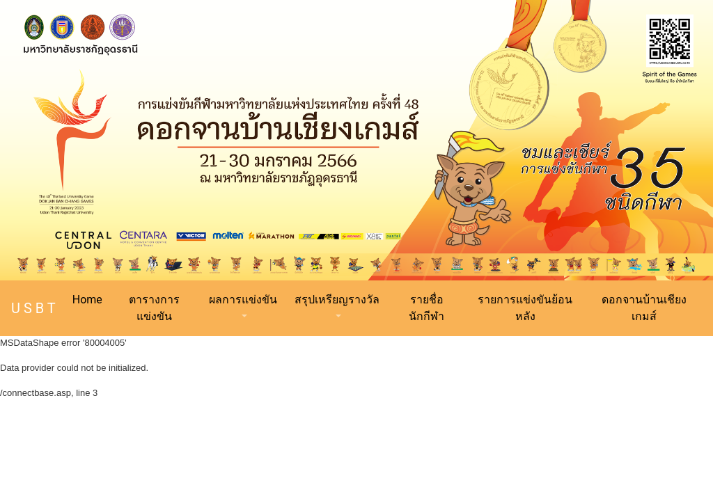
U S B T (33, 308)
